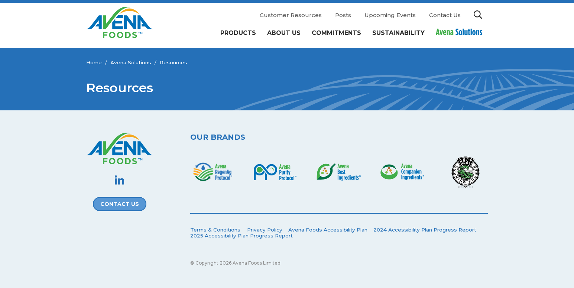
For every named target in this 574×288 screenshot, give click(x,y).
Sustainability (398, 32)
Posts (343, 15)
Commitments (336, 32)
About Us (284, 32)
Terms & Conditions (215, 230)
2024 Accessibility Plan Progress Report (424, 230)
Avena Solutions (130, 62)
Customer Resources (291, 15)
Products (238, 32)
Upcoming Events (390, 15)
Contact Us (445, 15)
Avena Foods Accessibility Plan (327, 230)
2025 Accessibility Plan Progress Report (241, 236)
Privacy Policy (264, 230)
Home (94, 62)
